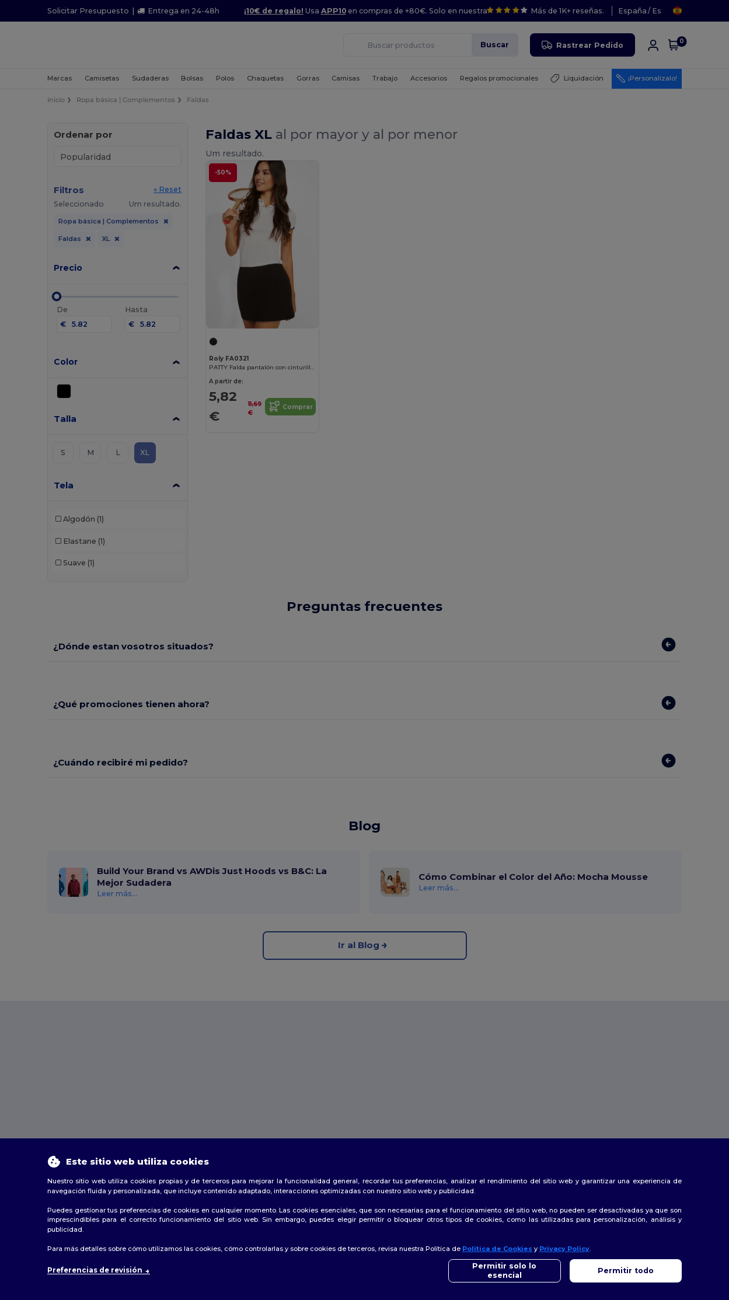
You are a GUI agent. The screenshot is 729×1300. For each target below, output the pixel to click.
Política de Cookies (497, 1249)
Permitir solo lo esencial (504, 1270)
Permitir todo (626, 1270)
